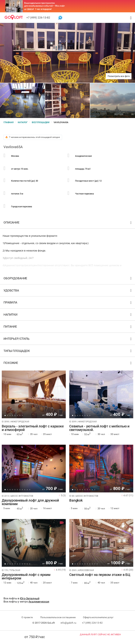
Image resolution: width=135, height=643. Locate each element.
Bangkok (76, 500)
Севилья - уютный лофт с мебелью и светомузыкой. (99, 428)
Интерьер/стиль (68, 339)
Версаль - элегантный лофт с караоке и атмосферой (33, 428)
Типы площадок (68, 351)
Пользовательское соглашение (58, 617)
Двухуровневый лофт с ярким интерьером (26, 576)
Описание (68, 223)
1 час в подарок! (43, 9)
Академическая (38, 601)
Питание (68, 327)
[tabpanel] (34, 394)
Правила (68, 303)
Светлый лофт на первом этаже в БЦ (99, 575)
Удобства (68, 291)
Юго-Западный (29, 598)
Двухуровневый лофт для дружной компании (30, 502)
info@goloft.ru (68, 622)
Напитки (68, 315)
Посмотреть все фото (119, 76)
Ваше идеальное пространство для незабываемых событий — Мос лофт (44, 4)
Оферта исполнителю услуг (98, 617)
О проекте (27, 617)
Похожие (68, 363)
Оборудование (68, 279)
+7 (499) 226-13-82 (38, 17)
